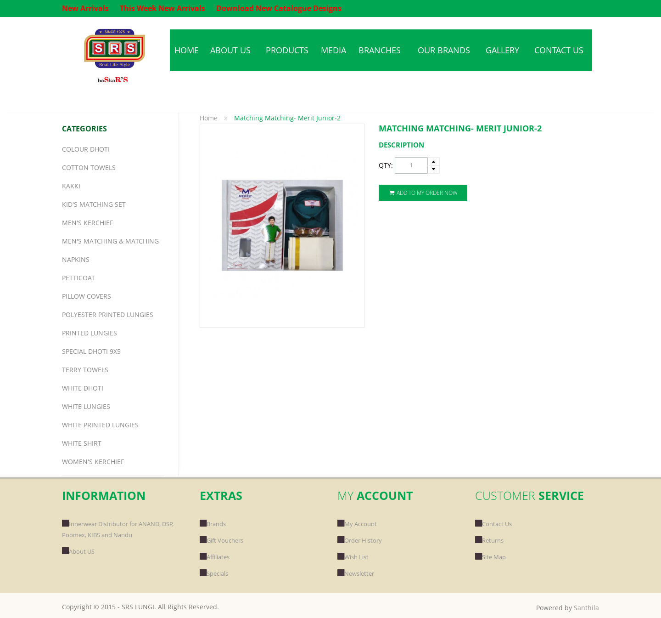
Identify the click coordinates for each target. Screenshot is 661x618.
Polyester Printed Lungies (107, 314)
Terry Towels (85, 369)
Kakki (71, 185)
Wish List (353, 557)
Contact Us (493, 524)
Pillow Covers (86, 296)
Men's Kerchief (87, 222)
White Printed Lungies (100, 424)
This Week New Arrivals (162, 8)
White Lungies (86, 406)
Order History (359, 540)
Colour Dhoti (86, 149)
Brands (213, 524)
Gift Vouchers (221, 540)
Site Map (490, 557)
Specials (214, 573)
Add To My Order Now (423, 193)
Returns (489, 540)
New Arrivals (85, 8)
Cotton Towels (89, 167)
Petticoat (78, 277)
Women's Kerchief (93, 461)
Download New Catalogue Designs (279, 8)
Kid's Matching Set (94, 204)
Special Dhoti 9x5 (91, 351)
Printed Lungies (89, 333)
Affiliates (215, 557)
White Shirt (81, 443)
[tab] (489, 145)
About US (78, 551)
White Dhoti (82, 388)
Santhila (586, 607)
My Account (357, 524)
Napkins (76, 259)
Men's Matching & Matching (110, 241)
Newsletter (355, 573)
